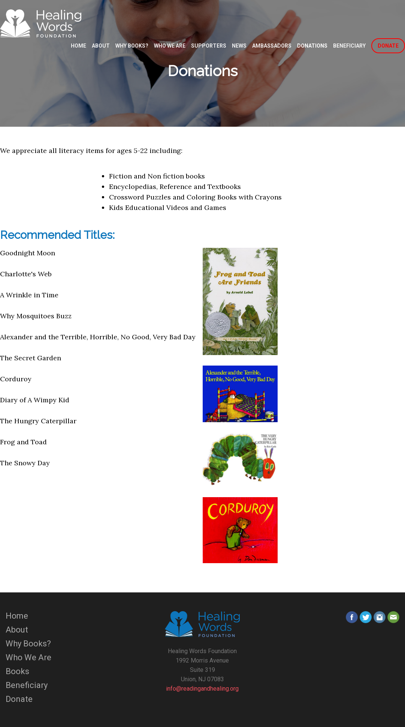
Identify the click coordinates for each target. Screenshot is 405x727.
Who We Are (169, 46)
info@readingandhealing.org (202, 688)
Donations (312, 46)
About (101, 46)
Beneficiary (349, 46)
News (239, 46)
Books (17, 671)
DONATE (388, 46)
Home (78, 46)
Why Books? (131, 46)
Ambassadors (271, 46)
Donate (19, 699)
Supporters (208, 46)
